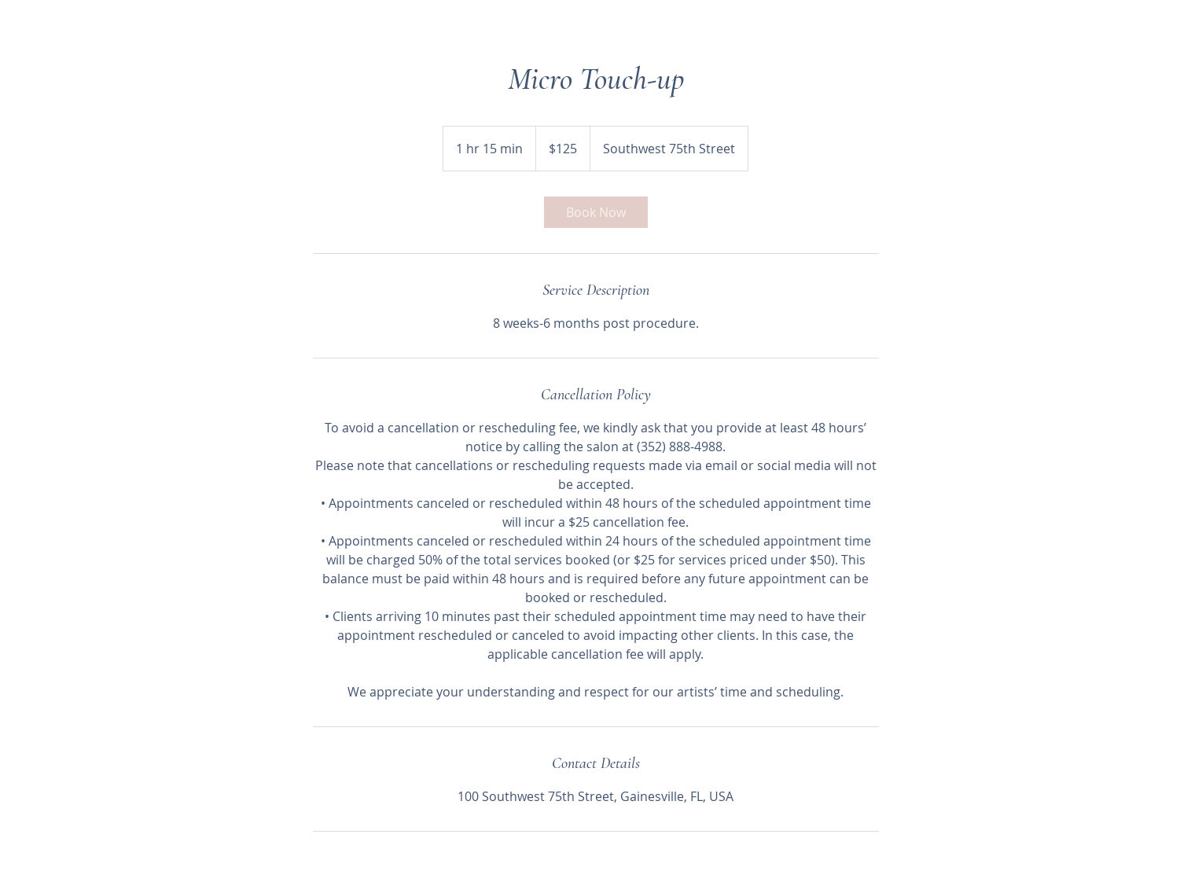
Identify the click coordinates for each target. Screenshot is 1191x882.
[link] (596, 212)
